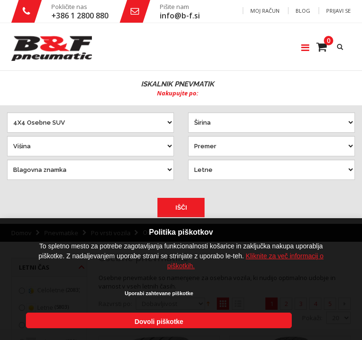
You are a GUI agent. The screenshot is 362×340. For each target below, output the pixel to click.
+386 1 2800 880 (79, 15)
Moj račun (265, 10)
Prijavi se (338, 10)
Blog (303, 10)
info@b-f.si (180, 15)
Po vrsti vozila (111, 233)
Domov (21, 233)
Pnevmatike (61, 233)
